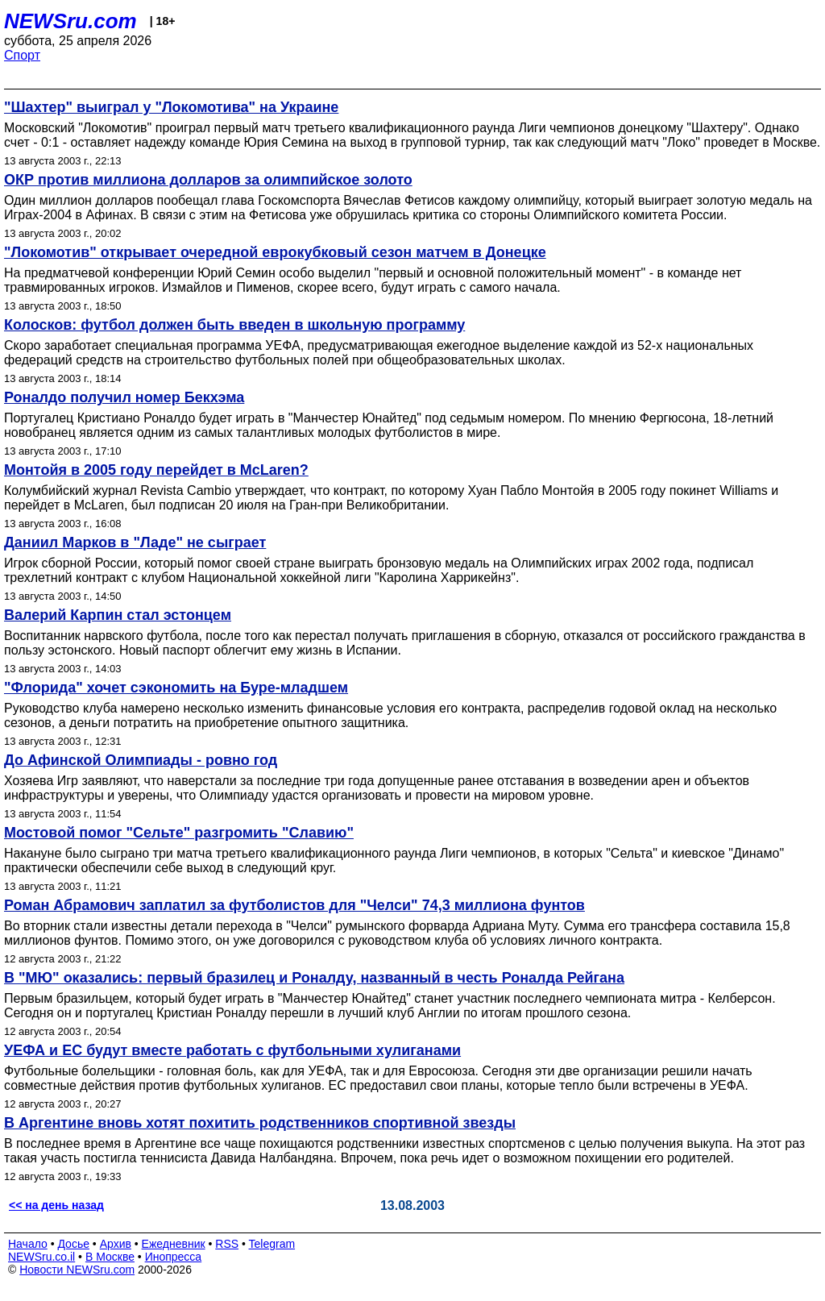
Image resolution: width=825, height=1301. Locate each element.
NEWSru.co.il (41, 1256)
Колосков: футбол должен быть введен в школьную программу (234, 325)
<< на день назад (56, 1205)
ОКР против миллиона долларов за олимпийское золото (208, 180)
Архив (115, 1243)
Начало (28, 1243)
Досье (73, 1243)
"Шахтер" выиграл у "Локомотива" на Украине (171, 107)
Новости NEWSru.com (77, 1269)
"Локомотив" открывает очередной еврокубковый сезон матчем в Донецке (275, 252)
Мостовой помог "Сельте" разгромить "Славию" (179, 833)
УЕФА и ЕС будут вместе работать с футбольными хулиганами (232, 1050)
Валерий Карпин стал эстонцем (117, 615)
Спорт (22, 55)
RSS (226, 1243)
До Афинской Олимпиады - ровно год (140, 760)
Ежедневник (173, 1243)
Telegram (272, 1243)
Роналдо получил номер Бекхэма (124, 397)
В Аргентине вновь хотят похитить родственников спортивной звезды (260, 1123)
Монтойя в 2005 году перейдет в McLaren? (156, 470)
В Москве (110, 1256)
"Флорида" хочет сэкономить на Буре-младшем (176, 688)
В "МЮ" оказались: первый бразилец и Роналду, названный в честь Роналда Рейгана (314, 978)
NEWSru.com (70, 21)
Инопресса (173, 1256)
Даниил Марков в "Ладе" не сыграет (135, 542)
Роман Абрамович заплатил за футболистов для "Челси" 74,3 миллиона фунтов (294, 905)
